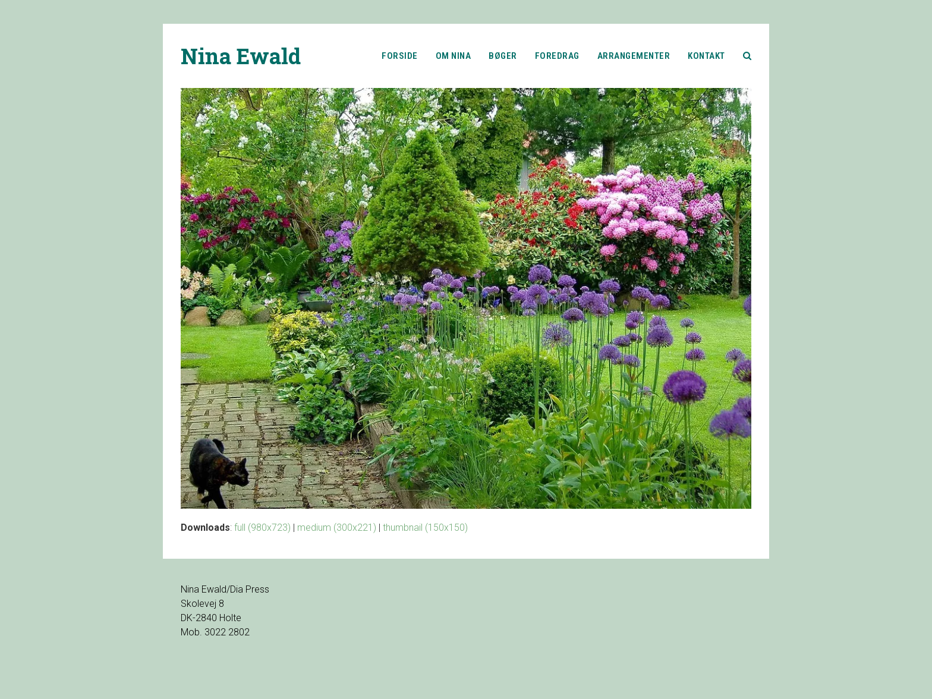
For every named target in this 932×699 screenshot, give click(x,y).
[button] (747, 56)
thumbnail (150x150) (425, 527)
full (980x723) (262, 527)
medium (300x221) (336, 527)
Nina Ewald (241, 56)
